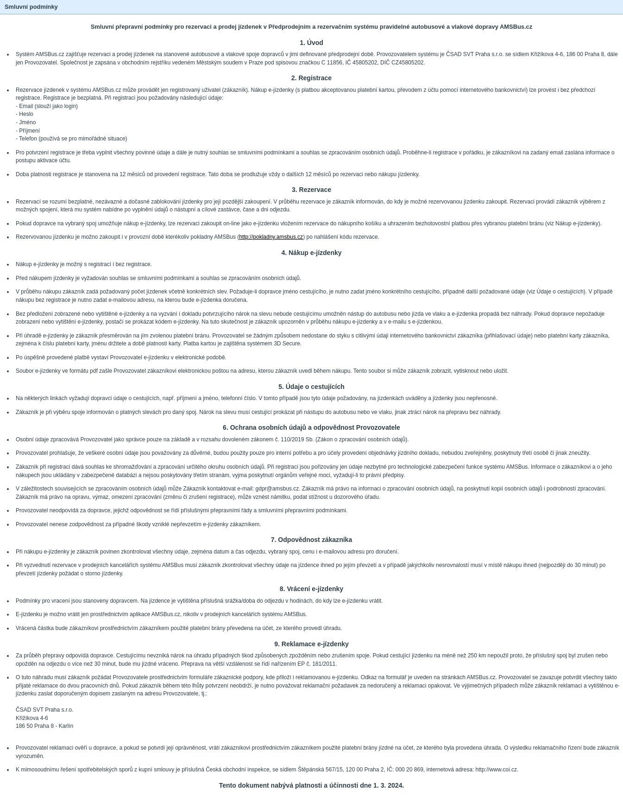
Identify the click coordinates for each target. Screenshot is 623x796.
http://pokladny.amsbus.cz (271, 237)
